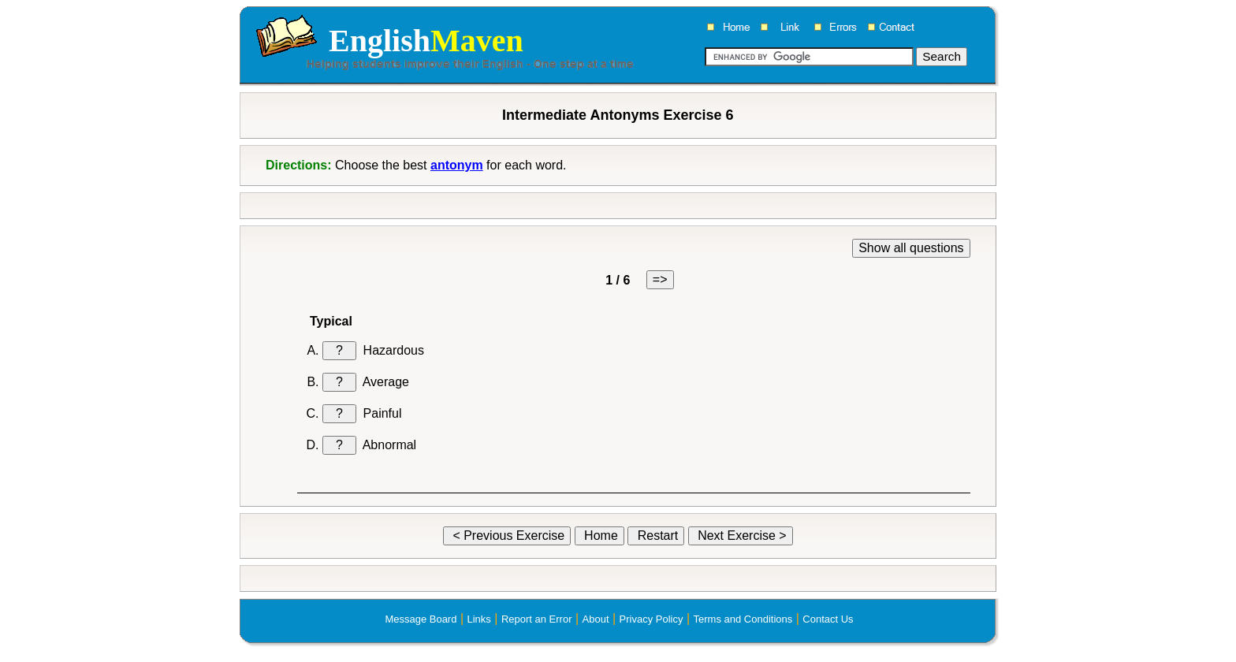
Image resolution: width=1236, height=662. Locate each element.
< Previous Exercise (506, 535)
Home (599, 535)
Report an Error (536, 619)
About (596, 619)
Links (478, 619)
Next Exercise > (740, 535)
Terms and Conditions (743, 619)
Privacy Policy (651, 619)
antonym (456, 165)
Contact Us (827, 619)
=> (660, 279)
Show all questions (910, 248)
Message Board (420, 619)
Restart (656, 535)
